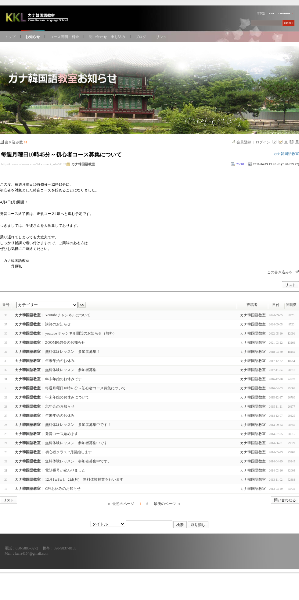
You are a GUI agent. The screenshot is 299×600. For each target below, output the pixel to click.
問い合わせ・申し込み (107, 37)
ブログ (140, 37)
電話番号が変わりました (65, 470)
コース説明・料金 (64, 37)
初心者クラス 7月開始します (68, 452)
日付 (275, 305)
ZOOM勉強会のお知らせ (65, 342)
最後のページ (165, 504)
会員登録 (243, 142)
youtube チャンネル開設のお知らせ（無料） (81, 333)
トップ (10, 37)
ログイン (263, 142)
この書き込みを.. (280, 272)
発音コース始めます (61, 434)
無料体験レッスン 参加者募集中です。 (78, 461)
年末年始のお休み (59, 361)
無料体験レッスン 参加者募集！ (72, 351)
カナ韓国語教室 (83, 164)
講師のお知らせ (58, 324)
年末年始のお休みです (63, 379)
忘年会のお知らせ (59, 406)
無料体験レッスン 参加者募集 (70, 370)
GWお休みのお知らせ (63, 488)
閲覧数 (291, 305)
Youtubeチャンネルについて (67, 315)
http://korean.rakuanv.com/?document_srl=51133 (33, 164)
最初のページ (123, 504)
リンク (161, 37)
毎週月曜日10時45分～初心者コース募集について (61, 155)
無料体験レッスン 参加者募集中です (76, 443)
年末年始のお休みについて (67, 397)
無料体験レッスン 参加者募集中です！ (78, 425)
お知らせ (32, 37)
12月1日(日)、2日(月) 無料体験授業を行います (84, 479)
